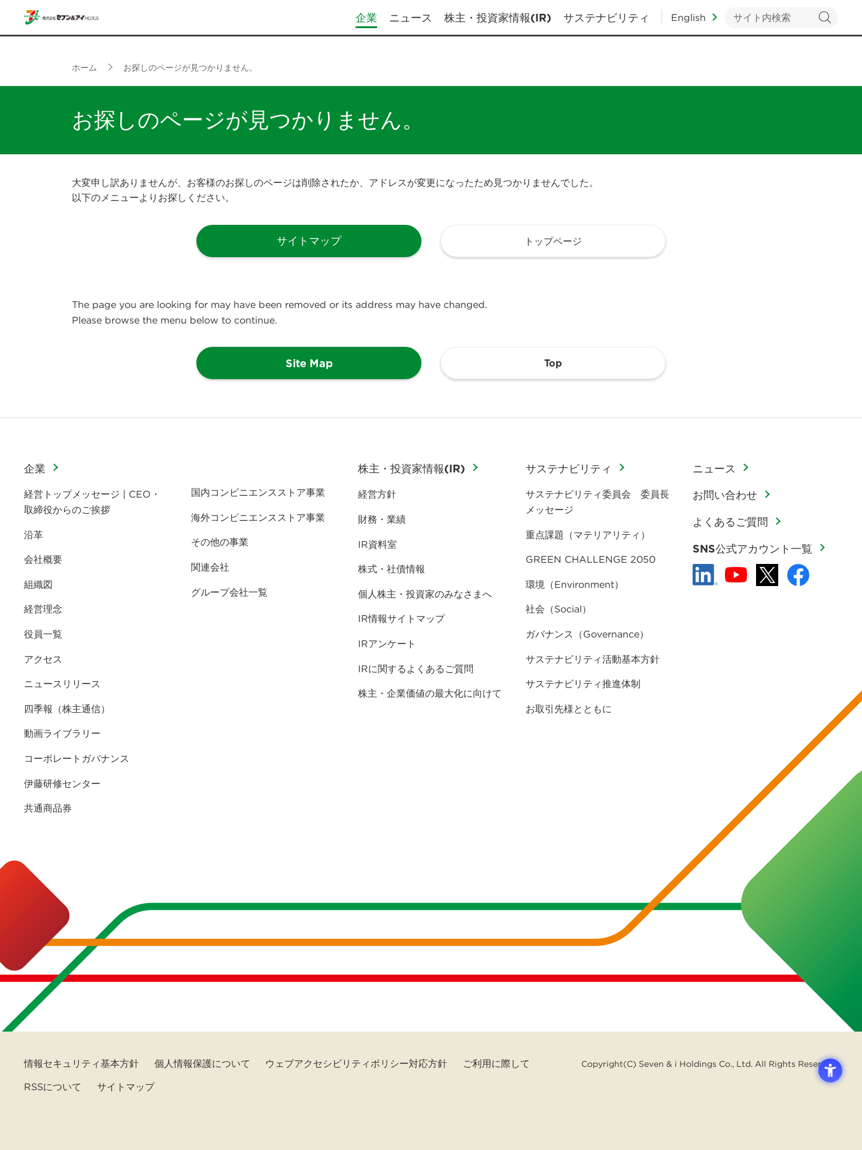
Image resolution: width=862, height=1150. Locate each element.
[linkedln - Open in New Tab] (705, 574)
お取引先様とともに (569, 709)
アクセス (43, 659)
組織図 (38, 584)
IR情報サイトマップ (401, 618)
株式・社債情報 (391, 569)
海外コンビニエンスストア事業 (258, 517)
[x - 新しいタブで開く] (767, 575)
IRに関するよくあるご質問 (416, 669)
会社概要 (43, 559)
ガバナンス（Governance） (587, 634)
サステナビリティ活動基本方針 (593, 659)
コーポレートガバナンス (76, 758)
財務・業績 (382, 519)
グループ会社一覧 (229, 592)
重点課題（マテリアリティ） (588, 535)
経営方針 (377, 494)
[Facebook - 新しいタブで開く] (798, 575)
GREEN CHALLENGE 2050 (590, 559)
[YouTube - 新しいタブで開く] (736, 574)
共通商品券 (48, 808)
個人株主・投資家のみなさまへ (425, 594)
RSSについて (52, 1087)
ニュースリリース (62, 684)
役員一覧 (43, 634)
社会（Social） (558, 609)
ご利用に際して (496, 1063)
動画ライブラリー (62, 733)
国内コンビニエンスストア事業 (258, 492)
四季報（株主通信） (67, 709)
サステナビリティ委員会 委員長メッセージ (597, 501)
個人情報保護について (202, 1063)
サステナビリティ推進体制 (583, 684)
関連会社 (210, 567)
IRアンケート (387, 643)
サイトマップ (125, 1087)
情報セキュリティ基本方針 (81, 1063)
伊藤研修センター (62, 783)
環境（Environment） (575, 584)
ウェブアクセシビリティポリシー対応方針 (356, 1063)
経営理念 (43, 609)
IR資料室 (377, 544)
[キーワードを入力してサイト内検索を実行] (781, 24)
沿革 (33, 535)
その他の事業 (219, 542)
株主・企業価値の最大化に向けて (430, 693)
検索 (824, 24)
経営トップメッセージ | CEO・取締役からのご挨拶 (92, 501)
